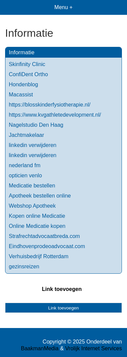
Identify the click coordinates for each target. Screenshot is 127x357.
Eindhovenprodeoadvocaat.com (47, 246)
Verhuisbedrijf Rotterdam (38, 256)
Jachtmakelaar (26, 135)
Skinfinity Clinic (27, 64)
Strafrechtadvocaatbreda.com (44, 236)
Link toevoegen (62, 289)
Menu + (64, 7)
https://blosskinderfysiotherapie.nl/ (49, 105)
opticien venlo (25, 175)
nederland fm (24, 165)
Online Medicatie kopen (37, 226)
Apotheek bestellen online (40, 196)
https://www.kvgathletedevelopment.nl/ (55, 115)
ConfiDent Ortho (28, 74)
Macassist (21, 94)
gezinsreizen (24, 266)
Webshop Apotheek (32, 206)
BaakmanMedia (40, 348)
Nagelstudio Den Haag (36, 125)
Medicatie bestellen (32, 185)
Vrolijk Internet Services (93, 348)
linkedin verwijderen (33, 145)
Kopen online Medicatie (37, 216)
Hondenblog (23, 84)
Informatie (22, 52)
